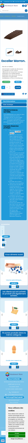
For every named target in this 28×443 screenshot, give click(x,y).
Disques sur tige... (14, 321)
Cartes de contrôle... (2, 232)
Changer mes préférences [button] (17, 438)
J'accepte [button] (17, 433)
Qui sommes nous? (14, 400)
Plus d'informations (9, 101)
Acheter (18, 87)
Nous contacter (14, 402)
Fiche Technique (8, 104)
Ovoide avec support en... (14, 360)
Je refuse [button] (17, 436)
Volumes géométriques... (14, 280)
